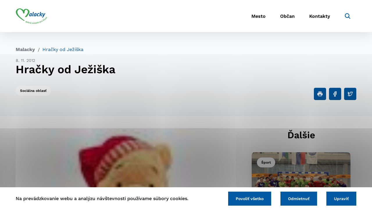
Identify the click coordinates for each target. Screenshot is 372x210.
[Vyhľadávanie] (347, 16)
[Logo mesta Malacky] (31, 16)
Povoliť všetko (250, 198)
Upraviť (341, 198)
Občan (287, 16)
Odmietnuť (299, 198)
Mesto (258, 16)
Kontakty (319, 16)
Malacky (25, 49)
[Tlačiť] (320, 94)
